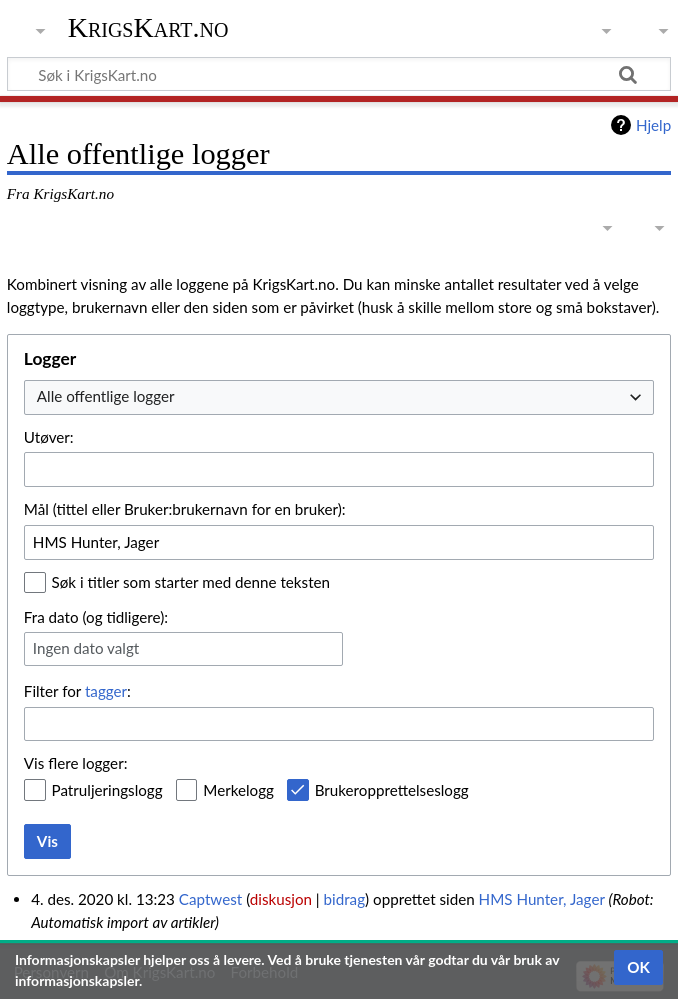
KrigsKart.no (148, 27)
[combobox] (339, 397)
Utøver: (49, 437)
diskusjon (281, 899)
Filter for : (77, 691)
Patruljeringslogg (107, 790)
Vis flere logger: (76, 763)
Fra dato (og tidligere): (96, 617)
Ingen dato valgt (86, 648)
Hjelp (653, 125)
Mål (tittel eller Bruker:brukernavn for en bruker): (185, 509)
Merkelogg (238, 790)
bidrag (345, 899)
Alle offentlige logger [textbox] (106, 396)
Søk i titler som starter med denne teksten (191, 582)
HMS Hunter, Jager (542, 899)
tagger (106, 691)
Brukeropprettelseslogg (392, 790)
